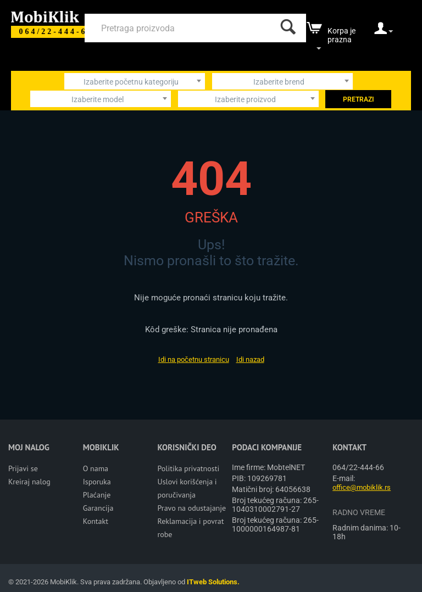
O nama (95, 468)
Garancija (98, 508)
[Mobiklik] (45, 16)
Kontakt (95, 521)
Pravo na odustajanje (192, 508)
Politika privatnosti (189, 468)
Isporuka (97, 482)
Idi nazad (250, 359)
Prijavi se (23, 468)
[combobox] (134, 81)
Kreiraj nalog (29, 482)
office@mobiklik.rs (361, 487)
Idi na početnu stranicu (193, 359)
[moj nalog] (383, 32)
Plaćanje (97, 495)
